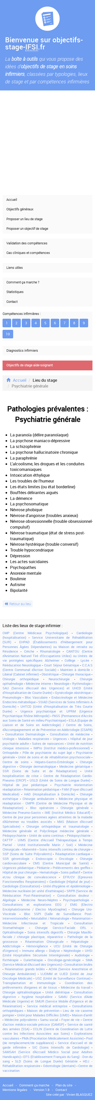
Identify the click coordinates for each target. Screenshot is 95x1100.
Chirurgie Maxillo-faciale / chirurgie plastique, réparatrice (47, 934)
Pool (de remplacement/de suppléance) (47, 1040)
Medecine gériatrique (74, 766)
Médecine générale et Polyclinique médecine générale (46, 831)
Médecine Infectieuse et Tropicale (33, 923)
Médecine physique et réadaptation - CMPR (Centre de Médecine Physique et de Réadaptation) (47, 803)
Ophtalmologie (13, 932)
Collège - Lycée (77, 660)
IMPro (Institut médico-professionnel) (61, 748)
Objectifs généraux (19, 209)
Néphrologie (72, 950)
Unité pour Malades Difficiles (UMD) (43, 1015)
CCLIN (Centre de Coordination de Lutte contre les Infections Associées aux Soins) (47, 1031)
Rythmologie (81, 683)
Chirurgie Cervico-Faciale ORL (60, 927)
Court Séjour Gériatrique (61, 665)
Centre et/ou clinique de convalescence (47, 874)
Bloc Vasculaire (36, 697)
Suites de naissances (48, 743)
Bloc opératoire (42, 807)
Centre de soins (16, 762)
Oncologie (66, 858)
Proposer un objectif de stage (27, 229)
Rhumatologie (50, 651)
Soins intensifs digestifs (45, 932)
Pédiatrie (43, 867)
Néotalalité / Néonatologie (50, 918)
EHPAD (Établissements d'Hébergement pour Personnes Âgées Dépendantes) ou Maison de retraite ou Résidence (47, 647)
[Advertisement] (47, 142)
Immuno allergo (33, 950)
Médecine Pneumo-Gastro (22, 812)
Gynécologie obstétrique (72, 692)
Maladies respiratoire (33, 738)
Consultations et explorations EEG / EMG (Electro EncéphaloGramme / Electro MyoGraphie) (47, 906)
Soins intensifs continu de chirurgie (64, 849)
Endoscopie (44, 858)
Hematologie (49, 872)
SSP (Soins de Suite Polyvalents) (27, 854)
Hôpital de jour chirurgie (20, 872)
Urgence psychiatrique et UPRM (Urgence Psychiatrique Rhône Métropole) (47, 713)
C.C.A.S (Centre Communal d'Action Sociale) (47, 667)
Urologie (8, 738)
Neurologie (61, 683)
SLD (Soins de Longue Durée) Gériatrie (46, 1061)
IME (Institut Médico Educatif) (67, 812)
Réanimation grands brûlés (25, 969)
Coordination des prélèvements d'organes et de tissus (47, 985)
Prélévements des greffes (71, 867)
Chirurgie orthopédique (21, 679)
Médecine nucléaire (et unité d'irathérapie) (33, 891)
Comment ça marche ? (22, 282)
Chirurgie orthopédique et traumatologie (57, 826)
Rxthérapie (10, 960)
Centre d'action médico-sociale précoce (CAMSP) (47, 1021)
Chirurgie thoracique (76, 674)
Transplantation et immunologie (29, 983)
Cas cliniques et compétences (28, 253)
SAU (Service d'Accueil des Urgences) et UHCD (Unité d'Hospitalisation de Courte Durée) (47, 690)
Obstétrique (50, 674)
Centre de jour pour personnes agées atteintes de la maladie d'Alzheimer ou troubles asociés (47, 819)
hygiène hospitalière (37, 996)
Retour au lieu (17, 603)
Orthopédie (10, 752)
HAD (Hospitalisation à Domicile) (49, 794)
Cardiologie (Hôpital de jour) (69, 881)
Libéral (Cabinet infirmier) (21, 674)
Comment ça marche (34, 1085)
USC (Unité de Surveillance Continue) (62, 978)
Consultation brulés (78, 964)
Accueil (11, 200)
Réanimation (81, 918)
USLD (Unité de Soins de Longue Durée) (60, 780)
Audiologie (82, 955)
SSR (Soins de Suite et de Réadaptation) (40, 771)
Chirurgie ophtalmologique (22, 992)
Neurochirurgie (59, 679)
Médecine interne (38, 683)
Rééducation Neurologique (22, 665)
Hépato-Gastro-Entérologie (54, 762)
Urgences (60, 738)
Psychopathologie (76, 900)
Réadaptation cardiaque (72, 854)
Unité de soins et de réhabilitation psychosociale (54, 757)
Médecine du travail (75, 987)
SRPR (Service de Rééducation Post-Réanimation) (47, 893)
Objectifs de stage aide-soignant (29, 365)
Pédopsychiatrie (14, 835)
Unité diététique (57, 992)
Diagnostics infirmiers (22, 350)
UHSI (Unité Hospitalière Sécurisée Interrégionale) (47, 952)
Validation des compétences (26, 243)
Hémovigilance (37, 946)
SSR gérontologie (16, 858)
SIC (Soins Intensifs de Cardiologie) (60, 1047)
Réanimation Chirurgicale (44, 941)
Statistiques (15, 292)
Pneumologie (12, 697)
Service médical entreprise (47, 1006)
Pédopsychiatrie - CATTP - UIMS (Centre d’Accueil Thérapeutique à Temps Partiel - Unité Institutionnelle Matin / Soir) (47, 840)
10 (8, 334)
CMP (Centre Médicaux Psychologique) (35, 633)
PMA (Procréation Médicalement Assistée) (52, 1038)
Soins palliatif (70, 872)
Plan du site (63, 1085)
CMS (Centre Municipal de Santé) (61, 863)
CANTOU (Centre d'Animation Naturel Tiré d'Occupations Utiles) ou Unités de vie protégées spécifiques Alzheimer (47, 656)
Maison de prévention (43, 1010)
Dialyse (54, 950)
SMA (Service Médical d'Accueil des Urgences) (47, 962)
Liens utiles (14, 268)
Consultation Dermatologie (25, 734)
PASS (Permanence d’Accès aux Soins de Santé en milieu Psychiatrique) (47, 718)
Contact (11, 302)
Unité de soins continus (46, 835)
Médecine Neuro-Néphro (39, 900)
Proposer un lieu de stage (24, 219)
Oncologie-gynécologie (64, 960)
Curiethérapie (33, 960)
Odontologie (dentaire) (59, 1065)
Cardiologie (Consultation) (21, 886)
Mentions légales (15, 1089)
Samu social (49, 1019)
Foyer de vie (70, 1019)
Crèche (29, 651)
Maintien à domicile (75, 669)
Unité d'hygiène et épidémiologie (67, 886)
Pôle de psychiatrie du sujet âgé (47, 752)
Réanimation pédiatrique (41, 789)
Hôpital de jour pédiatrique (25, 785)
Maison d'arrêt (82, 1015)
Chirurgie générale (74, 807)
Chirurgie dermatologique (38, 766)
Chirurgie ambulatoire (38, 798)
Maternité (29, 849)
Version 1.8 (41, 1089)
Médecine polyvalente (21, 1019)
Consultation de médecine (70, 734)
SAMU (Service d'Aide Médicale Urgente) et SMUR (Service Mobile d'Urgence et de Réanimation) (47, 1001)
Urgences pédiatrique (18, 867)
